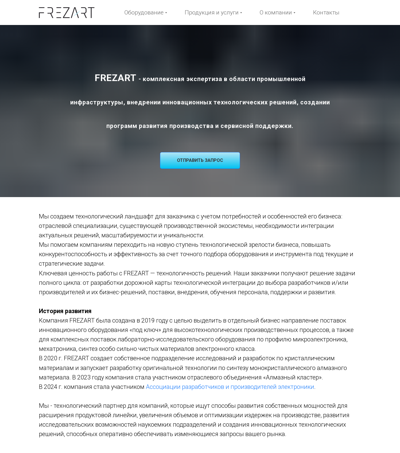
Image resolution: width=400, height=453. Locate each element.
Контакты (326, 12)
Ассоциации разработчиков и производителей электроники (230, 386)
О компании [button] (276, 12)
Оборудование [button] (144, 12)
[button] (200, 160)
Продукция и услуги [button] (212, 12)
